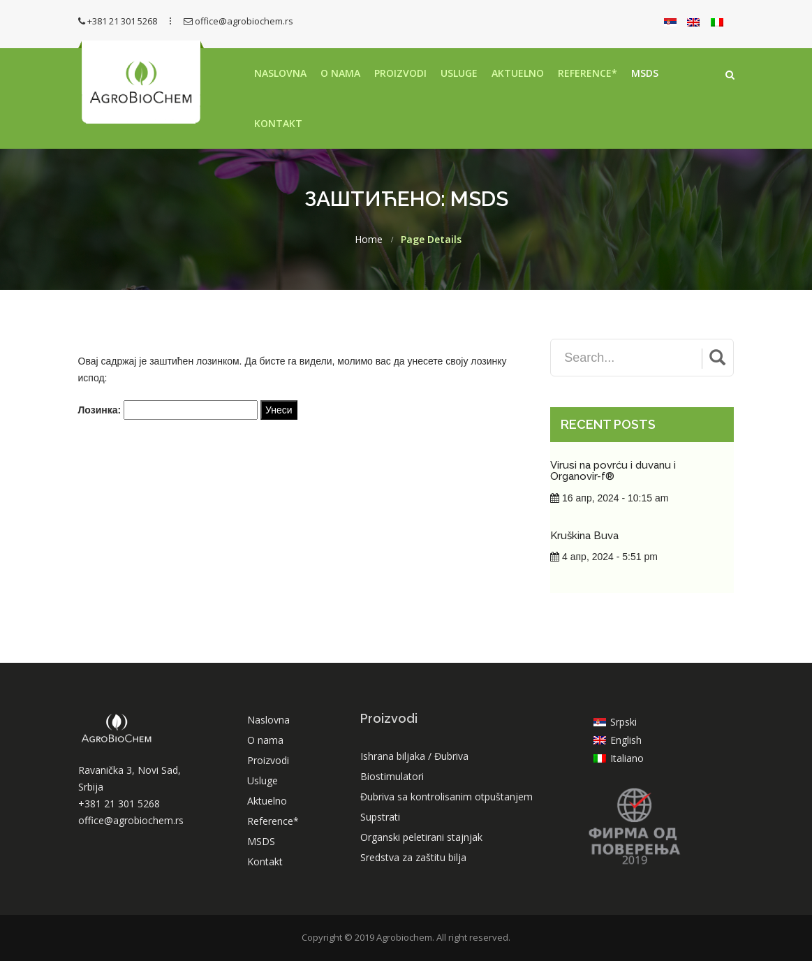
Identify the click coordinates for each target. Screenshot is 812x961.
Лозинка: (168, 410)
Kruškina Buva (584, 536)
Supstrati (380, 816)
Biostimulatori (392, 776)
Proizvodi (400, 73)
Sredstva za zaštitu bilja (413, 857)
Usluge (459, 73)
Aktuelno (518, 73)
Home (369, 239)
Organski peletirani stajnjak (421, 837)
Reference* (587, 73)
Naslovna (280, 73)
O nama (340, 73)
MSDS (644, 73)
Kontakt (278, 123)
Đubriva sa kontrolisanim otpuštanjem (446, 796)
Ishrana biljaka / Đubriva (414, 756)
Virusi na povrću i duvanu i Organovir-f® (613, 471)
